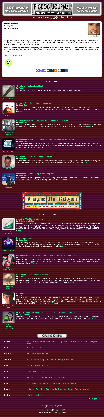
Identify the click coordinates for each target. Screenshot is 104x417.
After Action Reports (8, 287)
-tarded (8, 169)
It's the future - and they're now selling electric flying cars (47, 348)
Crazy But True (93, 36)
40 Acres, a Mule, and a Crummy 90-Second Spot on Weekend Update (45, 312)
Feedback (56, 410)
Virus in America (8, 152)
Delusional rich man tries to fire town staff (34, 156)
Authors (50, 406)
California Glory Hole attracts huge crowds (34, 103)
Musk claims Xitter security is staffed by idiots (35, 174)
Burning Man (27, 299)
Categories (58, 406)
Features (40, 408)
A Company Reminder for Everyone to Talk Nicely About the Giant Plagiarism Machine (58, 389)
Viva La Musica (8, 98)
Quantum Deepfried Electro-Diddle (8, 326)
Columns (48, 408)
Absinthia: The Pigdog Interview (29, 219)
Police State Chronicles (8, 133)
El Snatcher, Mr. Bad (26, 221)
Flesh (21, 88)
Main (44, 406)
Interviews (63, 408)
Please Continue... (24, 238)
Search (49, 410)
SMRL (59, 299)
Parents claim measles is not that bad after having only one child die (45, 139)
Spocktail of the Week (8, 306)
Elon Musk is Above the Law (37, 354)
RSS (63, 410)
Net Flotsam (8, 115)
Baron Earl (23, 105)
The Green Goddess (8, 232)
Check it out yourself (13, 55)
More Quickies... (95, 399)
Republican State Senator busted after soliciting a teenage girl (42, 120)
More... (83, 90)
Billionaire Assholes (8, 187)
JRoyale (9, 26)
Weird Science (8, 250)
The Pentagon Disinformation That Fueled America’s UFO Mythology (52, 383)
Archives (42, 410)
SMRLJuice (21, 293)
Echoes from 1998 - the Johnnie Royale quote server (46, 377)
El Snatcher (23, 276)
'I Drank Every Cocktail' (35, 371)
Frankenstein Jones (26, 314)
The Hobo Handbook (34, 395)
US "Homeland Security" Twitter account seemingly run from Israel (51, 360)
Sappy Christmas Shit (8, 268)
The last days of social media (37, 365)
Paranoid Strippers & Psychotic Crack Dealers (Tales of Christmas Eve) (46, 255)
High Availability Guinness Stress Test (32, 274)
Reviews (55, 408)
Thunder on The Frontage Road (29, 86)
